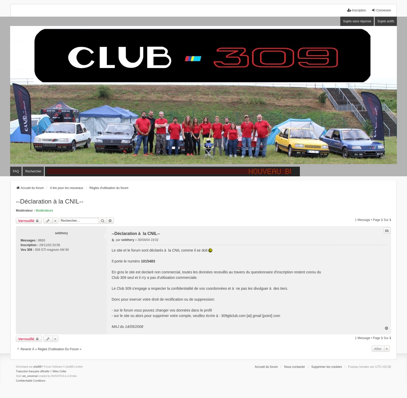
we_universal (29, 376)
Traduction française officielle (32, 371)
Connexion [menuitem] (381, 10)
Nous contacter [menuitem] (294, 367)
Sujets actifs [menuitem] (385, 21)
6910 (41, 240)
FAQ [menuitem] (16, 171)
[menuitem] (24, 381)
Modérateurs (44, 210)
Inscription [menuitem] (356, 10)
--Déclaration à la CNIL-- (49, 201)
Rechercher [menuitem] (33, 171)
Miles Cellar (59, 371)
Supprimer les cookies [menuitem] (326, 367)
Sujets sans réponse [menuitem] (357, 21)
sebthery (61, 233)
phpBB (37, 366)
